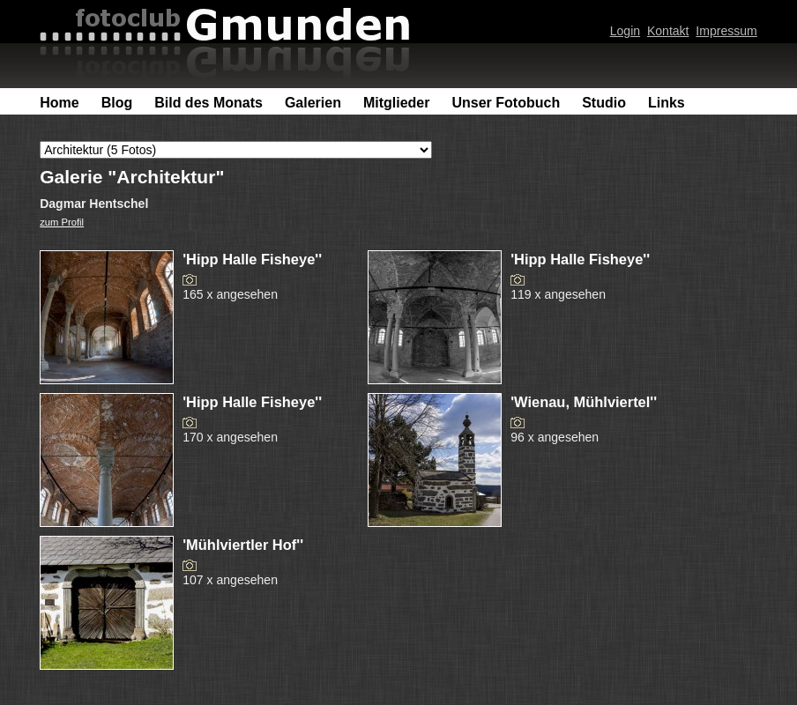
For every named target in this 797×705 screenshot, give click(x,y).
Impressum (726, 31)
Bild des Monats (208, 102)
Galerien (313, 102)
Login (625, 31)
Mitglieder (396, 102)
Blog (117, 102)
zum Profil (62, 222)
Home (59, 102)
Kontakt (668, 31)
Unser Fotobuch (505, 102)
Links (666, 102)
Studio (604, 102)
